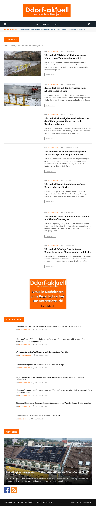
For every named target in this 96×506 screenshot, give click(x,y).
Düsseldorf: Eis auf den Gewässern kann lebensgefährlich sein (65, 89)
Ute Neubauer (53, 52)
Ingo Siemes (23, 419)
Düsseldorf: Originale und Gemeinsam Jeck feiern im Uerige (40, 364)
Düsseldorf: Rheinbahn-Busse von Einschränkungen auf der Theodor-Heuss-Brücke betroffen (53, 403)
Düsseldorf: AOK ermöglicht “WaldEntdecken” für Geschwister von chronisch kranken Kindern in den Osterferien (54, 391)
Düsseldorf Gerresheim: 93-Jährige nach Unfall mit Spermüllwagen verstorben (65, 153)
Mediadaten (47, 502)
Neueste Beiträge (14, 319)
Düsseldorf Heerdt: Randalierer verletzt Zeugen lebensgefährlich (64, 186)
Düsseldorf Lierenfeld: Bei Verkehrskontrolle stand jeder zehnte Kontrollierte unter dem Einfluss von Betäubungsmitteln (51, 340)
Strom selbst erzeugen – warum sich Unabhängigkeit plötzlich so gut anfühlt (47, 473)
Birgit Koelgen (25, 355)
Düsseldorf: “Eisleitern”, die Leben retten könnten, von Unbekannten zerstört (65, 57)
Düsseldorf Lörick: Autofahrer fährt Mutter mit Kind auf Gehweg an (66, 218)
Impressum (8, 502)
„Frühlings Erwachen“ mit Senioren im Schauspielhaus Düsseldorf (42, 352)
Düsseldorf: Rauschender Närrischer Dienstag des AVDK (38, 416)
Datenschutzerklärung (23, 502)
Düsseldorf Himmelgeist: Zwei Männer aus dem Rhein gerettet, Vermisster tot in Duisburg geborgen (66, 121)
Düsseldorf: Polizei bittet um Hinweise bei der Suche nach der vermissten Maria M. (53, 30)
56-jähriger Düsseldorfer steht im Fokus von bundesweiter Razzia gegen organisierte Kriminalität (50, 378)
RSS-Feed (74, 502)
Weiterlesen (50, 75)
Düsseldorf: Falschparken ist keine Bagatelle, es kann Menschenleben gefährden (67, 250)
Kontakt (38, 502)
